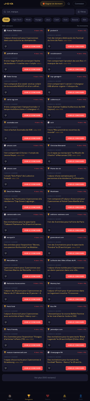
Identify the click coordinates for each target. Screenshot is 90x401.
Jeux (48, 20)
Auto (65, 20)
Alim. (85, 20)
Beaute (75, 20)
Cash (56, 20)
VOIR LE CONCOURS (32, 46)
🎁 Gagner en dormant (53, 4)
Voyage (38, 20)
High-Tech (17, 20)
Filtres (82, 12)
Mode (28, 20)
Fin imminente (82, 26)
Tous (6, 20)
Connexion (79, 4)
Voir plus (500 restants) (45, 377)
